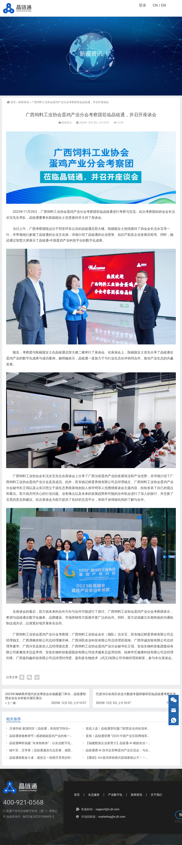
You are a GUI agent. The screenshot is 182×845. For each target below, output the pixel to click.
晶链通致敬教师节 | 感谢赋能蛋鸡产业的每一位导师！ (45, 736)
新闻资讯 (23, 102)
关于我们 (156, 794)
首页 (11, 102)
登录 (142, 5)
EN (163, 5)
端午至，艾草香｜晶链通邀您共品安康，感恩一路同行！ (47, 750)
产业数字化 (115, 794)
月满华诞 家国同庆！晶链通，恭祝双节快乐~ (40, 728)
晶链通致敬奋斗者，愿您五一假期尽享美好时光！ (43, 758)
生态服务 (94, 794)
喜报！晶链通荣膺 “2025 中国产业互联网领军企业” (120, 736)
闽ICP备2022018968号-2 (38, 816)
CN (155, 5)
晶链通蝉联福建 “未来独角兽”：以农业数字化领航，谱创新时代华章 (55, 743)
